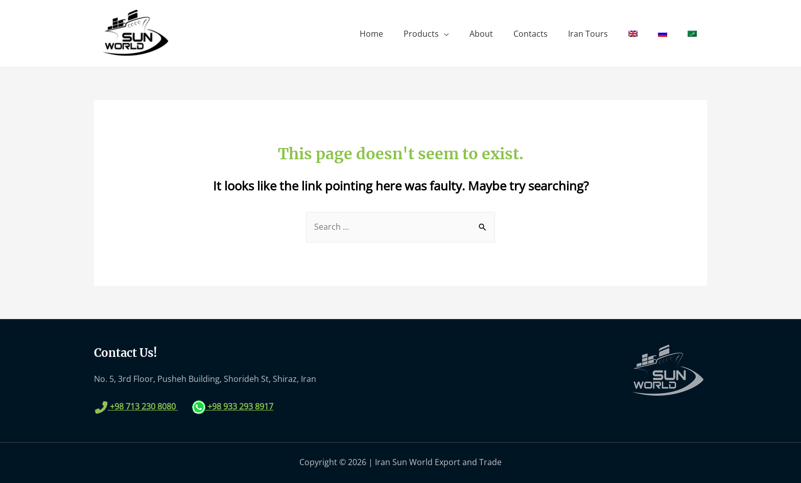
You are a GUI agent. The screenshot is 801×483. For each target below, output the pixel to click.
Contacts (530, 33)
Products (421, 33)
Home (371, 33)
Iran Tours (588, 33)
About (481, 33)
